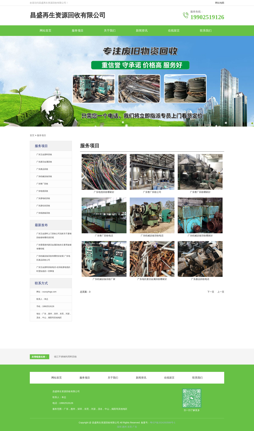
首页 (32, 135)
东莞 (130, 426)
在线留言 (174, 30)
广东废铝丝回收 (43, 206)
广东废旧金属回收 (44, 162)
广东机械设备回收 (44, 176)
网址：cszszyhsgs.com (46, 292)
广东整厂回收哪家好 (200, 192)
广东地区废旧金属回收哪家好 (152, 279)
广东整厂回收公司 (152, 192)
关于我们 (109, 30)
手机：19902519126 (45, 306)
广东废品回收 (42, 169)
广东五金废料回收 (44, 154)
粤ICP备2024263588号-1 (162, 422)
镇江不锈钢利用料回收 (65, 356)
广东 (135, 426)
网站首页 (45, 30)
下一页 (210, 291)
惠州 (124, 426)
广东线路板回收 (43, 213)
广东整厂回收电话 (104, 235)
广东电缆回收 (42, 191)
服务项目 (77, 30)
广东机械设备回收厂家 (104, 279)
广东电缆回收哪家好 (104, 192)
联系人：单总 (42, 299)
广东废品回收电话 (200, 279)
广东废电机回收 (43, 198)
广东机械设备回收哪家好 (200, 235)
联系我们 (206, 30)
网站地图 (219, 2)
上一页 (220, 291)
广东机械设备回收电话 (152, 235)
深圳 (119, 426)
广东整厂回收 (42, 184)
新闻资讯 (142, 30)
